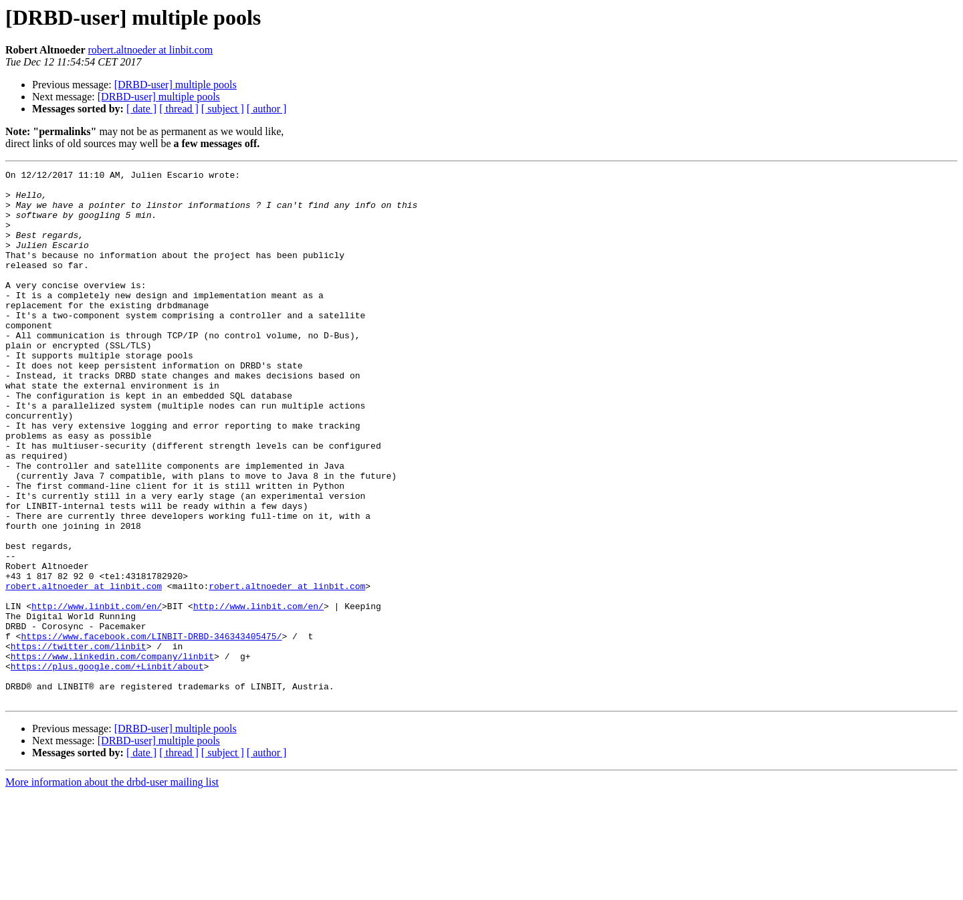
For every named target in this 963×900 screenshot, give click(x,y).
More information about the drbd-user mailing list (112, 888)
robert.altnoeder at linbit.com (150, 49)
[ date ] (141, 108)
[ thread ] (179, 108)
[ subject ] (222, 108)
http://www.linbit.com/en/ (96, 694)
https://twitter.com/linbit (78, 742)
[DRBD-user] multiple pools (175, 84)
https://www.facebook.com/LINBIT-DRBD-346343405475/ (151, 730)
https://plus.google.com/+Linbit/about (107, 766)
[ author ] (267, 108)
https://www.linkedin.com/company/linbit (112, 754)
